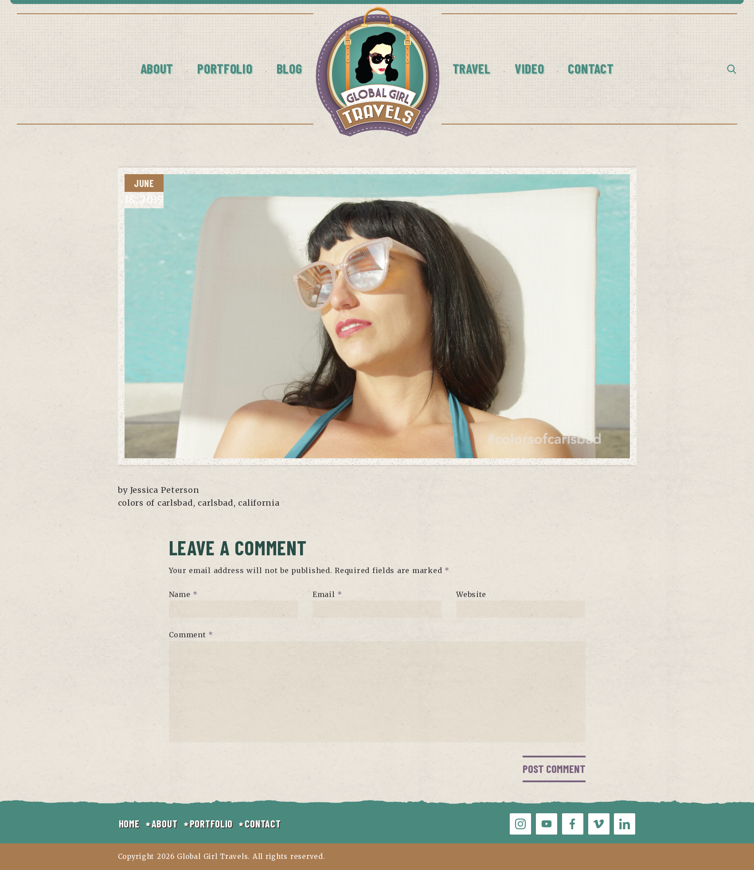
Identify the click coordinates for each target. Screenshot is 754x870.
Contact (590, 68)
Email (327, 593)
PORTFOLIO (211, 823)
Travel (472, 68)
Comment (191, 634)
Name (183, 593)
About (157, 68)
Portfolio (224, 68)
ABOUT (165, 823)
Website (471, 593)
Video (529, 68)
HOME (129, 823)
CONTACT (263, 823)
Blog (289, 68)
